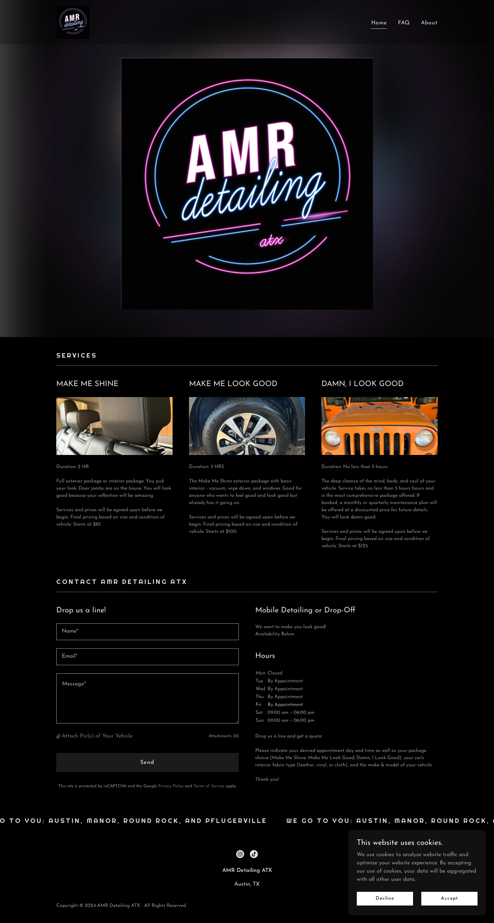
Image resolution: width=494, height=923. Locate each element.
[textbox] (147, 631)
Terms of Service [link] (208, 786)
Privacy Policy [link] (171, 786)
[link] (73, 22)
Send (147, 762)
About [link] (429, 23)
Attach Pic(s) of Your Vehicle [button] (97, 736)
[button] (59, 736)
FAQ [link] (404, 23)
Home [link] (379, 23)
